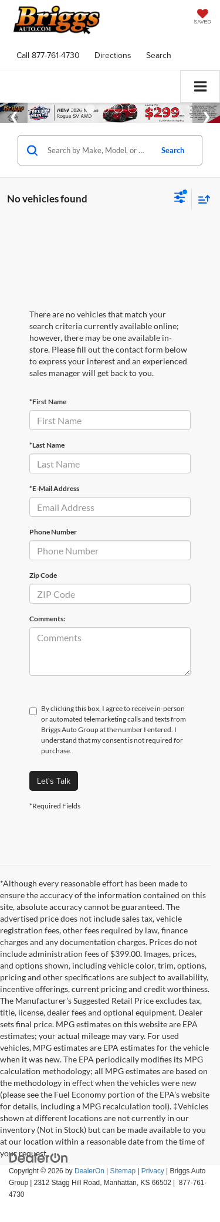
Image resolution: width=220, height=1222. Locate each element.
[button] (48, 55)
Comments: (47, 618)
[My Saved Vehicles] (202, 18)
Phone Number (53, 531)
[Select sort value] (201, 199)
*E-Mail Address (54, 488)
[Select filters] (179, 199)
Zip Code (43, 575)
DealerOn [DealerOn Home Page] (89, 1171)
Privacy (152, 1171)
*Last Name (47, 445)
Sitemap (123, 1171)
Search (172, 150)
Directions (112, 55)
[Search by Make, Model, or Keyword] (98, 150)
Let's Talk (53, 781)
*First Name (47, 401)
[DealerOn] (39, 1157)
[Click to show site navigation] (200, 86)
